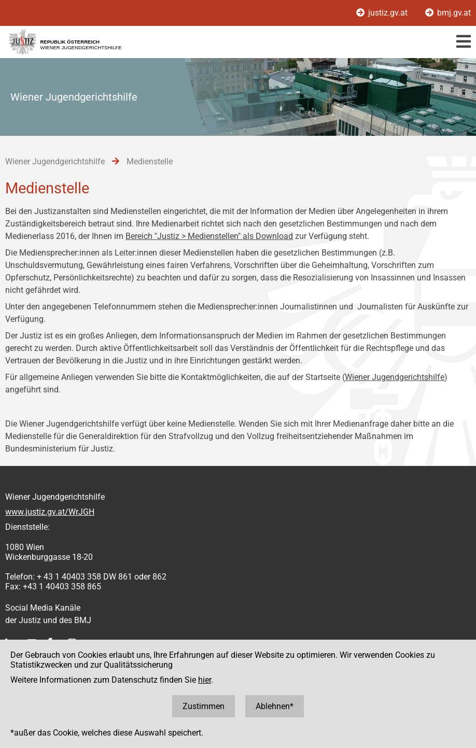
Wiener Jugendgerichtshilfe (394, 377)
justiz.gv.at (383, 13)
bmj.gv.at (448, 13)
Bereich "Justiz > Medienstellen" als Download (209, 236)
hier (204, 680)
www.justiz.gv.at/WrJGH (49, 512)
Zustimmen (204, 706)
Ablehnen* (274, 706)
